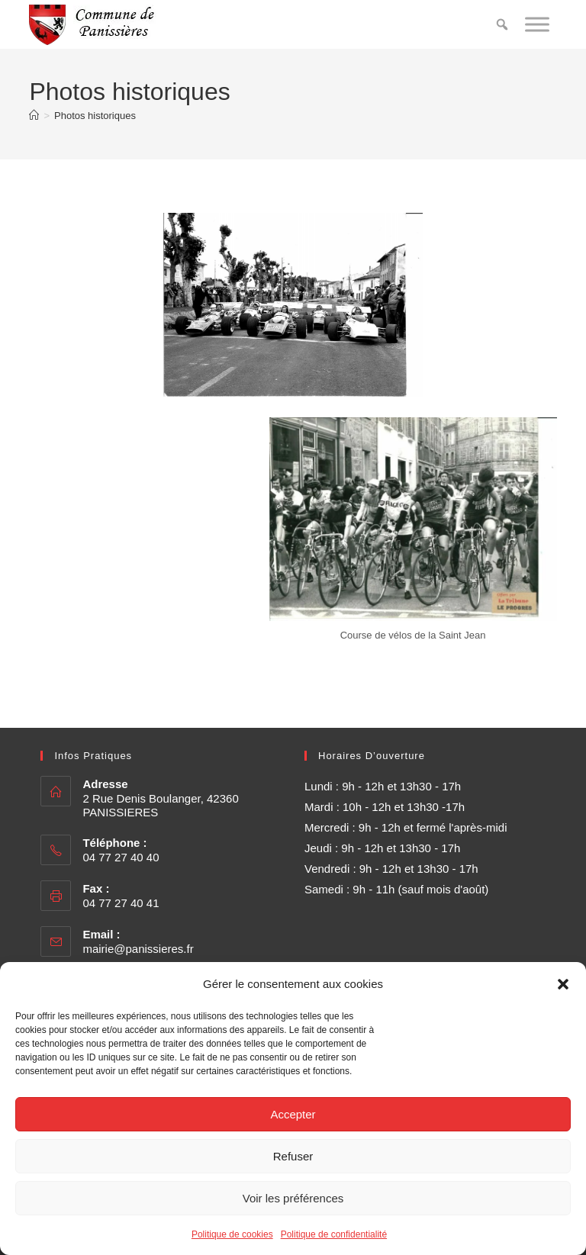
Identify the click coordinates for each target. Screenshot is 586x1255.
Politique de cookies (232, 1234)
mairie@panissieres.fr (137, 948)
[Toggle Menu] (537, 24)
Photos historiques (95, 115)
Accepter (292, 1114)
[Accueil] (34, 115)
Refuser (293, 1156)
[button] (563, 984)
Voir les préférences (293, 1198)
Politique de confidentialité (334, 1234)
